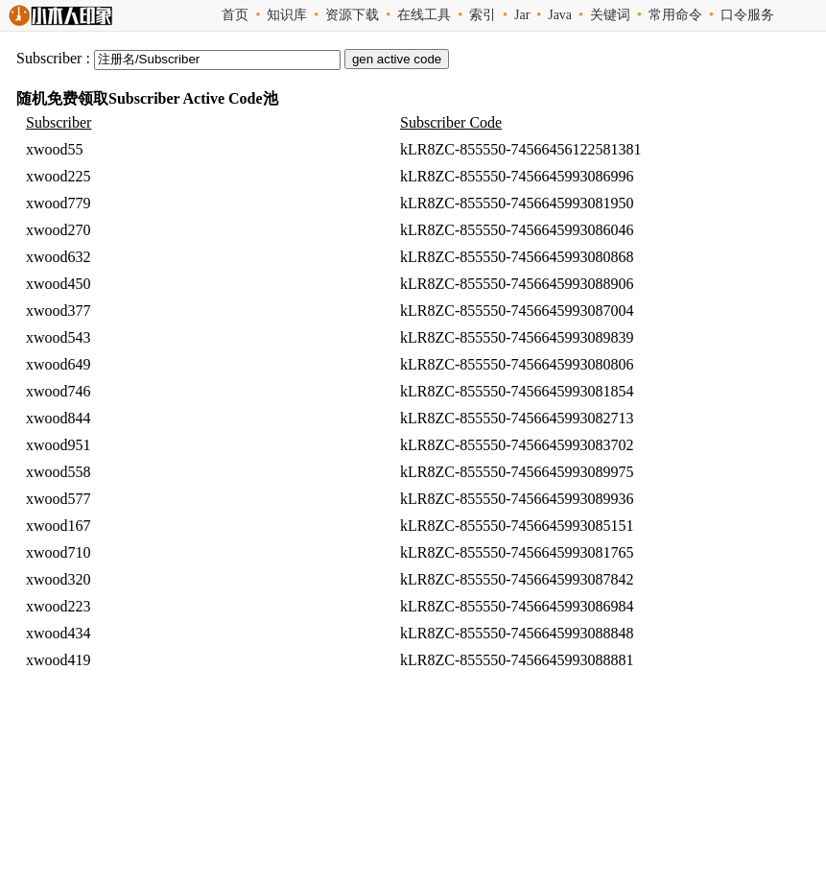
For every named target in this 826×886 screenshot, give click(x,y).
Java (560, 15)
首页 (235, 15)
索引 (482, 15)
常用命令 (675, 15)
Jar (522, 15)
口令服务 (747, 15)
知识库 (287, 15)
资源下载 (352, 15)
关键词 (610, 15)
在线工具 (424, 15)
